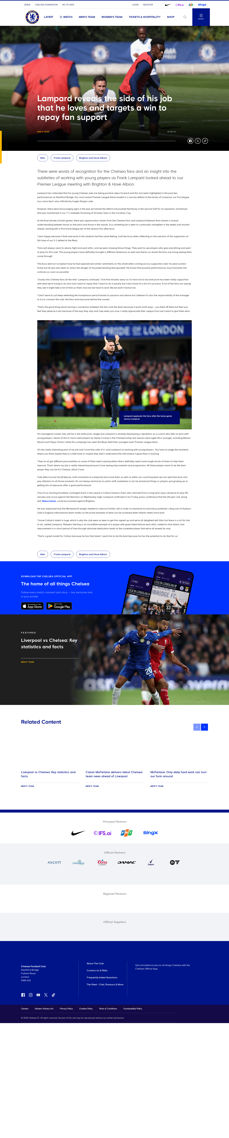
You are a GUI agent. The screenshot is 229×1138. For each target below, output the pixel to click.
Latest (48, 17)
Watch (66, 16)
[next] (204, 727)
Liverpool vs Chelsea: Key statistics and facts (48, 774)
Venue (27, 5)
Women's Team (112, 17)
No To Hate (68, 5)
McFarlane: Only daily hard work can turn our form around (178, 774)
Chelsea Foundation (46, 5)
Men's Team (87, 17)
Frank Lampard (62, 158)
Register (148, 5)
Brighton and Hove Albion (93, 158)
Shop (171, 17)
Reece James (49, 501)
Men (42, 158)
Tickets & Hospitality (145, 17)
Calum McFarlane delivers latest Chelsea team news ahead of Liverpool (114, 774)
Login (135, 5)
